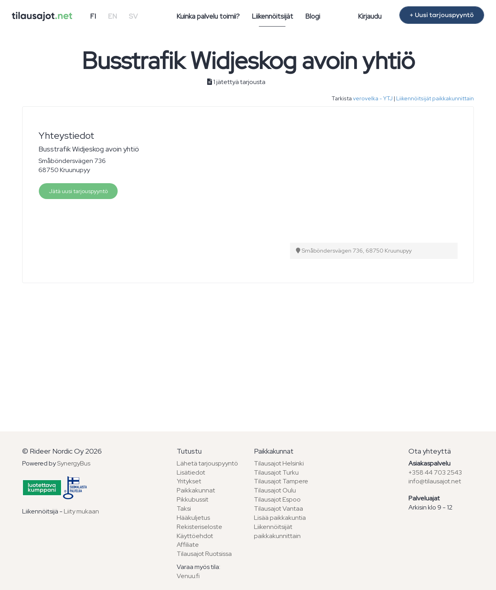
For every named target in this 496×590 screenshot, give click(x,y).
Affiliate (188, 544)
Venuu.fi (188, 576)
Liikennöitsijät (272, 16)
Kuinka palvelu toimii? (208, 16)
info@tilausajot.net (434, 481)
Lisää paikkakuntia (280, 517)
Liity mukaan (81, 511)
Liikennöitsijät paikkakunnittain (435, 98)
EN (112, 16)
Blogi (312, 16)
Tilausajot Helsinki (279, 463)
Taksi (184, 508)
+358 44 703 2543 (435, 472)
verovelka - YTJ (373, 98)
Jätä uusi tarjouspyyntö (78, 191)
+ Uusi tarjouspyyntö (442, 15)
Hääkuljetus (193, 517)
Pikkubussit (192, 499)
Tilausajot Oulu (275, 490)
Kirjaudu (370, 16)
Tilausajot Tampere (281, 481)
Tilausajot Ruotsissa (204, 554)
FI (93, 16)
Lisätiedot (191, 472)
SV (133, 16)
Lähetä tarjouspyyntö (207, 463)
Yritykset (189, 481)
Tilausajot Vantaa (278, 508)
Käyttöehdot (195, 536)
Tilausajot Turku (276, 472)
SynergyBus (73, 463)
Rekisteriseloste (199, 527)
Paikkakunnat (196, 490)
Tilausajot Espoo (277, 499)
